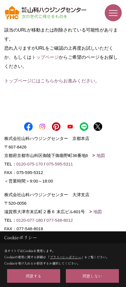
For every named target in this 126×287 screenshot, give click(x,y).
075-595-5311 (59, 164)
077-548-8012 (59, 220)
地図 (100, 155)
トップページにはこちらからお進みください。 (52, 80)
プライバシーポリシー (65, 257)
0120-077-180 (29, 220)
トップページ (45, 57)
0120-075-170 (29, 164)
